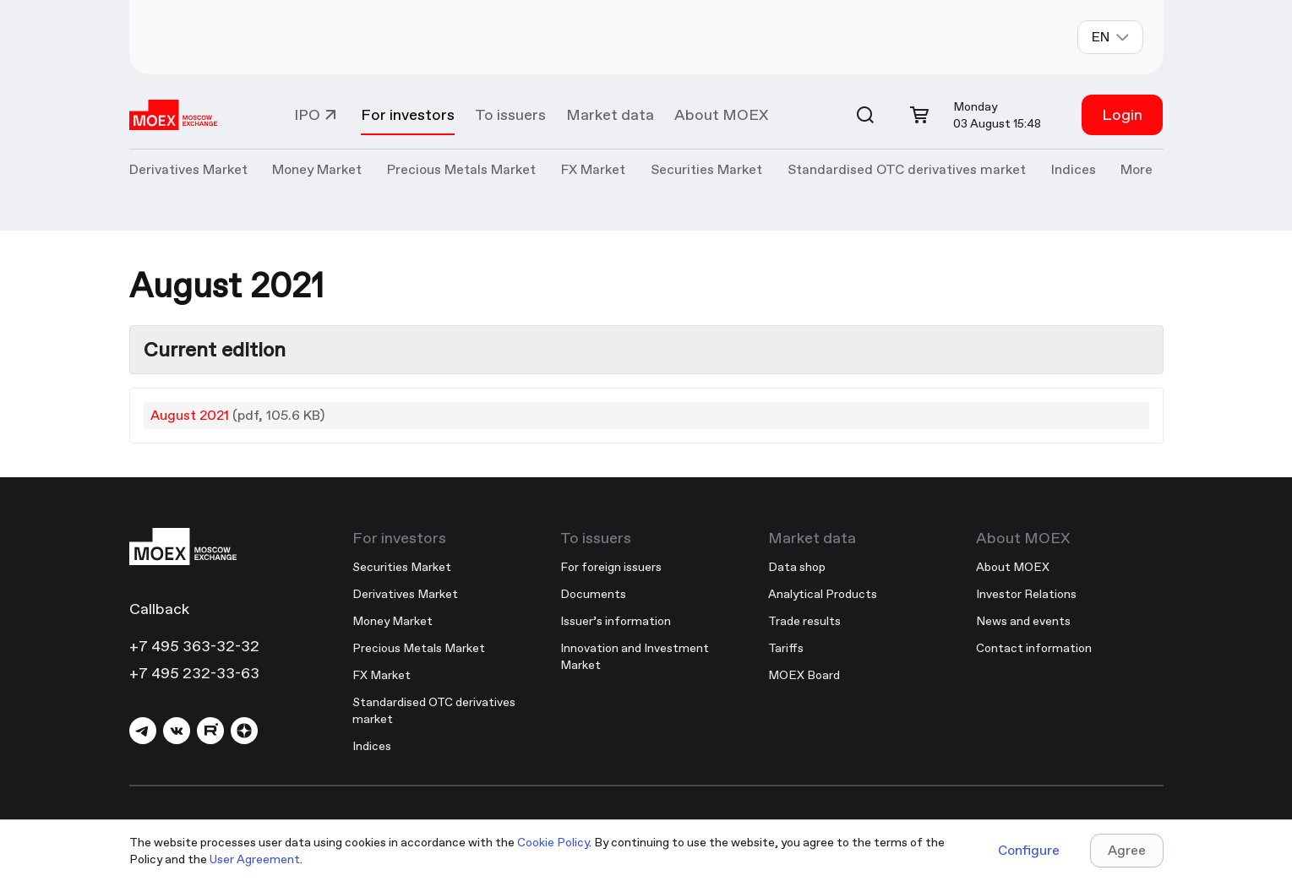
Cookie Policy (553, 842)
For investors (408, 114)
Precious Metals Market (461, 169)
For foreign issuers (611, 566)
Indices (371, 745)
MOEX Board (804, 675)
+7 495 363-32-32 (194, 645)
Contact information (1034, 647)
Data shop (797, 566)
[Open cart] (919, 115)
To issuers (510, 114)
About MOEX (721, 114)
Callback (159, 608)
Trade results (804, 620)
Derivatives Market (405, 593)
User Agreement (255, 859)
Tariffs (786, 647)
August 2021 (189, 415)
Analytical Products (822, 593)
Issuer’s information (615, 620)
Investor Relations (1026, 593)
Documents (593, 593)
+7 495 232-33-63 (194, 673)
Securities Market (401, 566)
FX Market (381, 675)
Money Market (392, 620)
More (1136, 169)
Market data (610, 114)
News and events (1023, 620)
